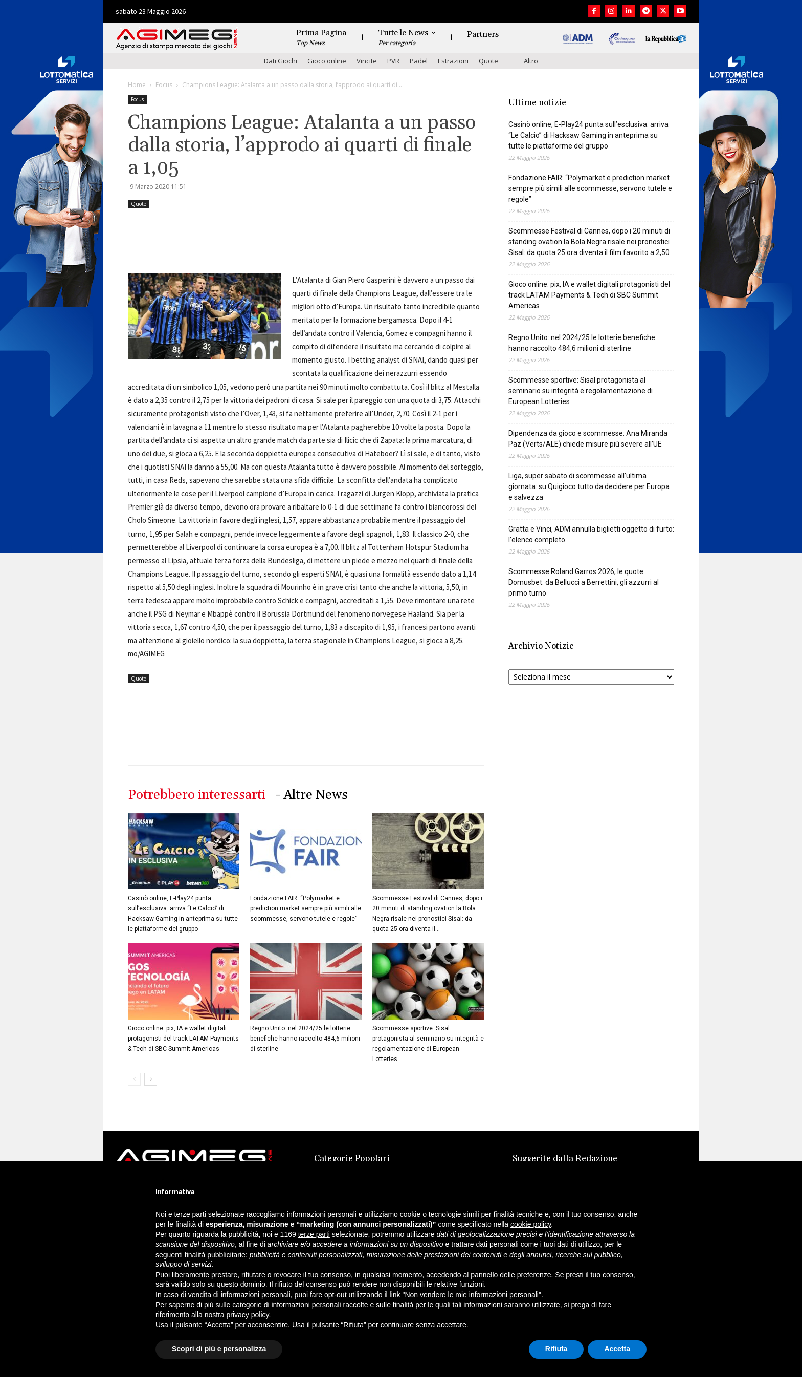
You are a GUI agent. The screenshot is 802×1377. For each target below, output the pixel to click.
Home (137, 84)
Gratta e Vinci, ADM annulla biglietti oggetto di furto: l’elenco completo (591, 534)
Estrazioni (453, 61)
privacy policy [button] (248, 1314)
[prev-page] (134, 1079)
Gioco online (326, 61)
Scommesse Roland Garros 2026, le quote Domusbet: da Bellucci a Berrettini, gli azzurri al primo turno (583, 582)
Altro (531, 61)
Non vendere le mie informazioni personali (471, 1294)
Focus (163, 84)
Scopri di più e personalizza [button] (219, 1349)
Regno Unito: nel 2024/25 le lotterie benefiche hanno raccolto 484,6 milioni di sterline (305, 1038)
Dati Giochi (280, 61)
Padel (419, 61)
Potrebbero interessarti (196, 795)
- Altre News (312, 795)
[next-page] (150, 1079)
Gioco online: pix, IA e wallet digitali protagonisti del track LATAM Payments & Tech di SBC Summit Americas (183, 1038)
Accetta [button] (617, 1349)
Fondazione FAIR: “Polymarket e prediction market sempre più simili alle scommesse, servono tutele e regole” (305, 908)
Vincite (367, 61)
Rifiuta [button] (556, 1349)
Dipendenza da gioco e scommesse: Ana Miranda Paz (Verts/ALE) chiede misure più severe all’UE (587, 438)
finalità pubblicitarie (215, 1255)
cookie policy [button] (530, 1224)
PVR (393, 61)
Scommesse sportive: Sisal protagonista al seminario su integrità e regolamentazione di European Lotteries (580, 391)
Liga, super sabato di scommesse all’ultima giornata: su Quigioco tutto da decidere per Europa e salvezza (589, 486)
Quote (488, 61)
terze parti (314, 1234)
